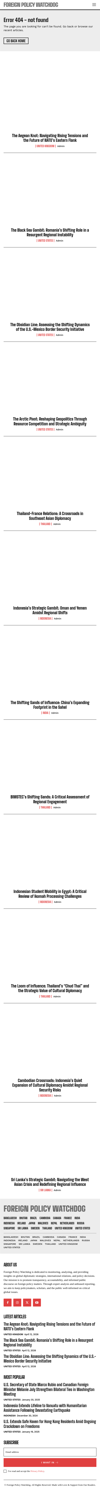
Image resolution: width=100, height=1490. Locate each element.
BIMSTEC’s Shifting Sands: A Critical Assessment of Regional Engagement (49, 799)
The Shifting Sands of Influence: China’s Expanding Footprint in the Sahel (50, 705)
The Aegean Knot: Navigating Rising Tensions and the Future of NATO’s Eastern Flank (50, 138)
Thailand (45, 524)
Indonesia (45, 618)
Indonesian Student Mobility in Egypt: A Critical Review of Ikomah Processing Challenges (50, 894)
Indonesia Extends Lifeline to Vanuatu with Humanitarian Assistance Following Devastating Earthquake (45, 1408)
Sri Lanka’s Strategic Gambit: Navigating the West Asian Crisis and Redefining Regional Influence (50, 1182)
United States (45, 240)
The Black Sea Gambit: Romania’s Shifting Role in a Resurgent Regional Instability (50, 232)
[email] (50, 1452)
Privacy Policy (37, 1471)
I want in (50, 1462)
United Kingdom (45, 146)
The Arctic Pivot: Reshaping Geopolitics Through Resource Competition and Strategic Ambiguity (50, 421)
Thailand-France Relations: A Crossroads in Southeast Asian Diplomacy (50, 516)
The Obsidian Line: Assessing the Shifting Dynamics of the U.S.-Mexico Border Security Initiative (50, 327)
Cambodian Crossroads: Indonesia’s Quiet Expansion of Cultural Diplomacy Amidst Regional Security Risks (50, 1085)
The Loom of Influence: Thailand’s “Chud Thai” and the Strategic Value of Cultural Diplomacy (50, 988)
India (45, 712)
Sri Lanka (45, 1190)
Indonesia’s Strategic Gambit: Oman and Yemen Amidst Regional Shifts (50, 610)
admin (61, 146)
